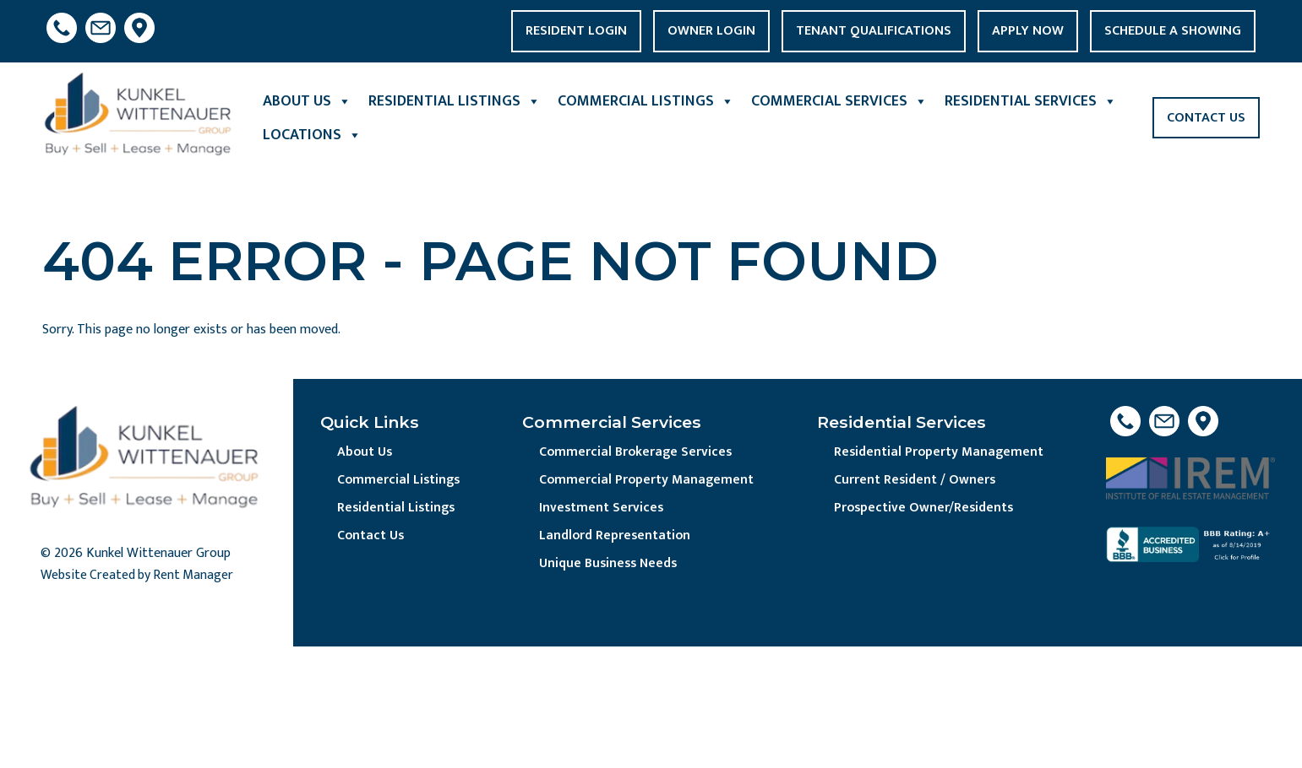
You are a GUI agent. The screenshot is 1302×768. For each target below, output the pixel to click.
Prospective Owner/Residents (925, 509)
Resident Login (576, 30)
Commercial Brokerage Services (637, 452)
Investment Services (603, 509)
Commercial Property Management (648, 480)
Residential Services (1031, 101)
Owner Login (711, 30)
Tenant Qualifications (873, 30)
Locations (312, 135)
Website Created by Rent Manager (139, 576)
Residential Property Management (939, 452)
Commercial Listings (646, 101)
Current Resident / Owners (915, 480)
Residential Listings (454, 101)
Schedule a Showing (1172, 30)
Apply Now (1028, 30)
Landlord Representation (617, 537)
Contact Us (1206, 117)
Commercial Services (839, 101)
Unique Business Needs (611, 565)
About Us (307, 101)
